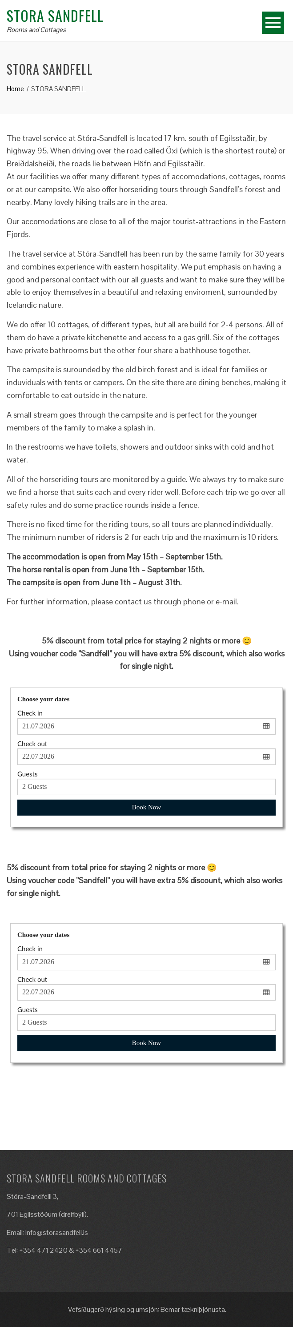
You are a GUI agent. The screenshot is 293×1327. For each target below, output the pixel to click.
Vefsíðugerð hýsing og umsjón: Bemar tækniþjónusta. (146, 1309)
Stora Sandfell (55, 15)
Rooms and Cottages (36, 29)
